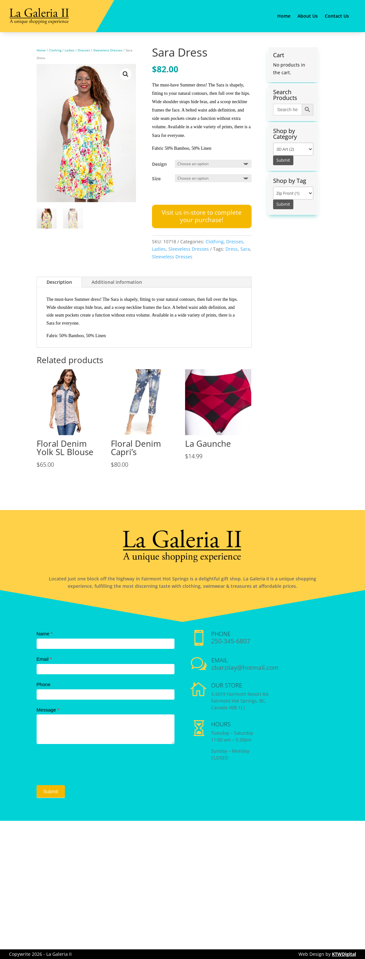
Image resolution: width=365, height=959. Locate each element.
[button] (125, 74)
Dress (232, 249)
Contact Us (337, 16)
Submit (50, 791)
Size (156, 178)
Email (44, 659)
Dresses (84, 50)
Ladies (70, 50)
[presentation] (85, 762)
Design (159, 164)
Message (48, 710)
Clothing (55, 50)
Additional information (117, 282)
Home (283, 16)
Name (45, 633)
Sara (245, 249)
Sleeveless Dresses (107, 50)
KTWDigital (344, 954)
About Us (308, 16)
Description (59, 282)
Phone (43, 684)
